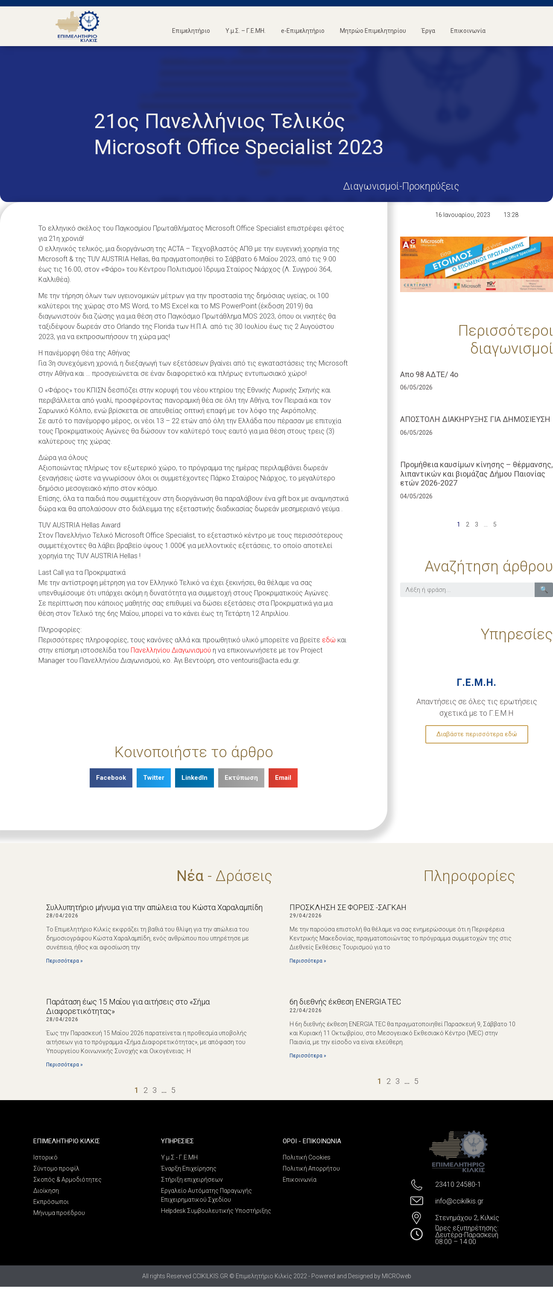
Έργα (428, 30)
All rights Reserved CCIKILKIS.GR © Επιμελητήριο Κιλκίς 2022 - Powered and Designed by (262, 1276)
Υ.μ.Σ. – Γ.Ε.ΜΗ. (245, 30)
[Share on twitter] (154, 778)
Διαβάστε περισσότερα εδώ (476, 734)
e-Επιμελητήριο (303, 30)
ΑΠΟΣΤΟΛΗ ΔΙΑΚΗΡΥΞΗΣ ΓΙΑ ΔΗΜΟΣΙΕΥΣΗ (475, 419)
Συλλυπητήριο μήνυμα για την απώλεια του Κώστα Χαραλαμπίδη (154, 907)
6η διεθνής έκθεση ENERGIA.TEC (345, 1001)
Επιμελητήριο (191, 30)
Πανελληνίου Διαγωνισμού (171, 650)
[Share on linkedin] (194, 778)
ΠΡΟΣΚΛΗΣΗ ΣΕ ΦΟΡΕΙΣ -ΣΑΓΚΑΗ (348, 907)
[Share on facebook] (111, 778)
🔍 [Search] (544, 590)
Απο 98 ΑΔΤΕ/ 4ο (429, 374)
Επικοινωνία (468, 30)
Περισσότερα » (64, 961)
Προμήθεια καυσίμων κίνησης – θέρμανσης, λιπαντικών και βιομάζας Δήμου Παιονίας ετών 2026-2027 (476, 473)
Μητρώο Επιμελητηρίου (373, 30)
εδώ (329, 640)
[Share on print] (241, 778)
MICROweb (396, 1276)
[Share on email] (283, 778)
